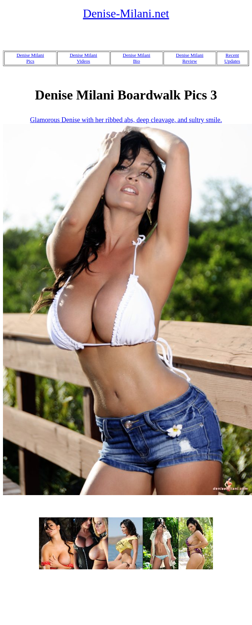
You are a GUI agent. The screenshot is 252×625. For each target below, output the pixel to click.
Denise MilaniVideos (83, 58)
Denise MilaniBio (136, 58)
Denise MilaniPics (30, 58)
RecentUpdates (232, 58)
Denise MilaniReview (189, 58)
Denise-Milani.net (126, 13)
